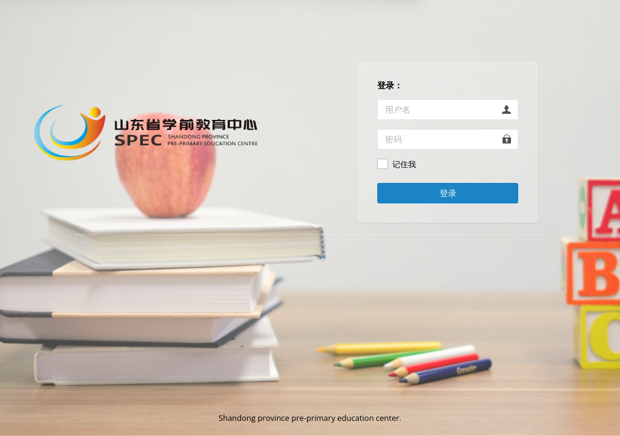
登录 (448, 193)
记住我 (404, 165)
